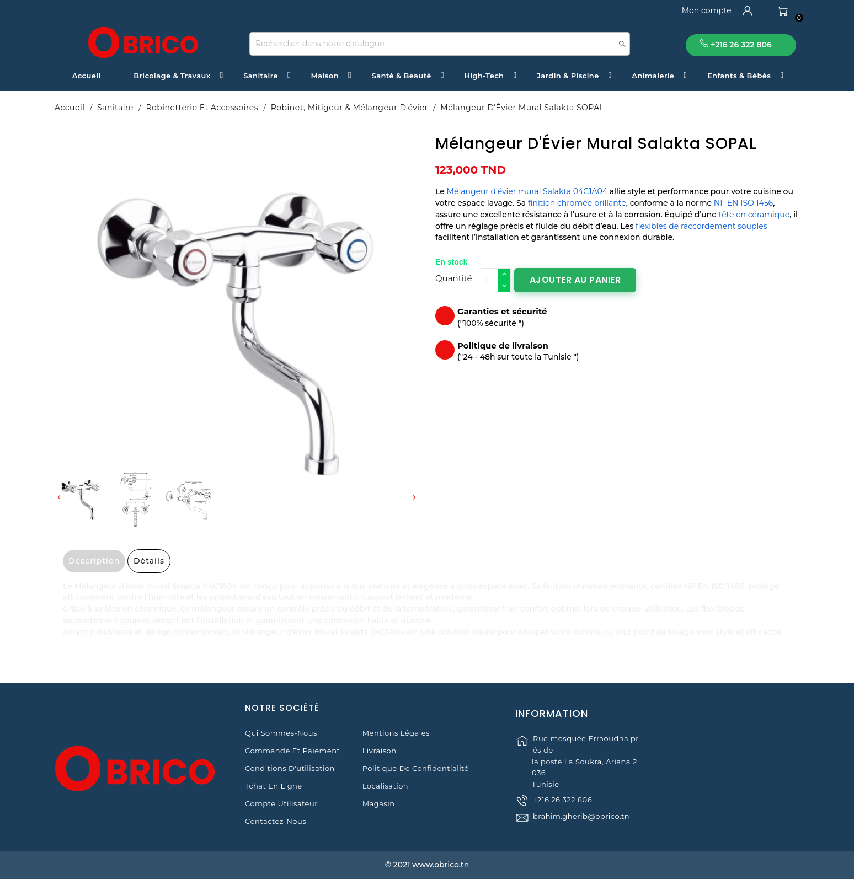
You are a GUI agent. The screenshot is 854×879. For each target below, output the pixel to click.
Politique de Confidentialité (415, 768)
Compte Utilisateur (281, 803)
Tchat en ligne (273, 785)
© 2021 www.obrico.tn (427, 865)
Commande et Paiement (292, 750)
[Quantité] (489, 280)
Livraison (379, 750)
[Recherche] (439, 44)
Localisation (385, 785)
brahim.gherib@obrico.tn (581, 831)
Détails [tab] (149, 561)
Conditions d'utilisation (290, 768)
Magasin (378, 803)
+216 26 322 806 (562, 815)
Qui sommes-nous (281, 732)
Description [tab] (94, 561)
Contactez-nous (275, 821)
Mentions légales (396, 732)
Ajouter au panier (575, 280)
